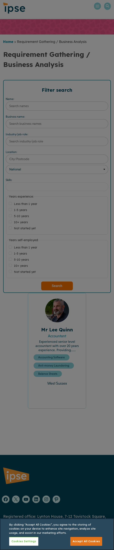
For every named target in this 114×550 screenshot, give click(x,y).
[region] (57, 534)
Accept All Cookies (86, 541)
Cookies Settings (23, 541)
